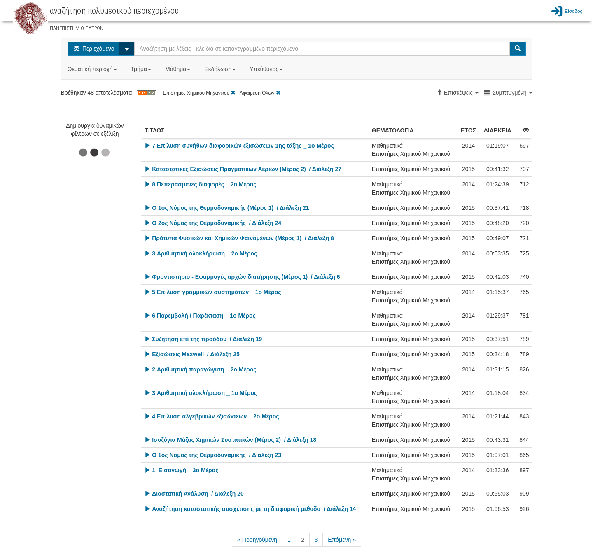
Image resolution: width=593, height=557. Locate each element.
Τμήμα (142, 69)
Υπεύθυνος (267, 69)
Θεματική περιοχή (93, 69)
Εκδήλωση (220, 69)
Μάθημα (178, 69)
